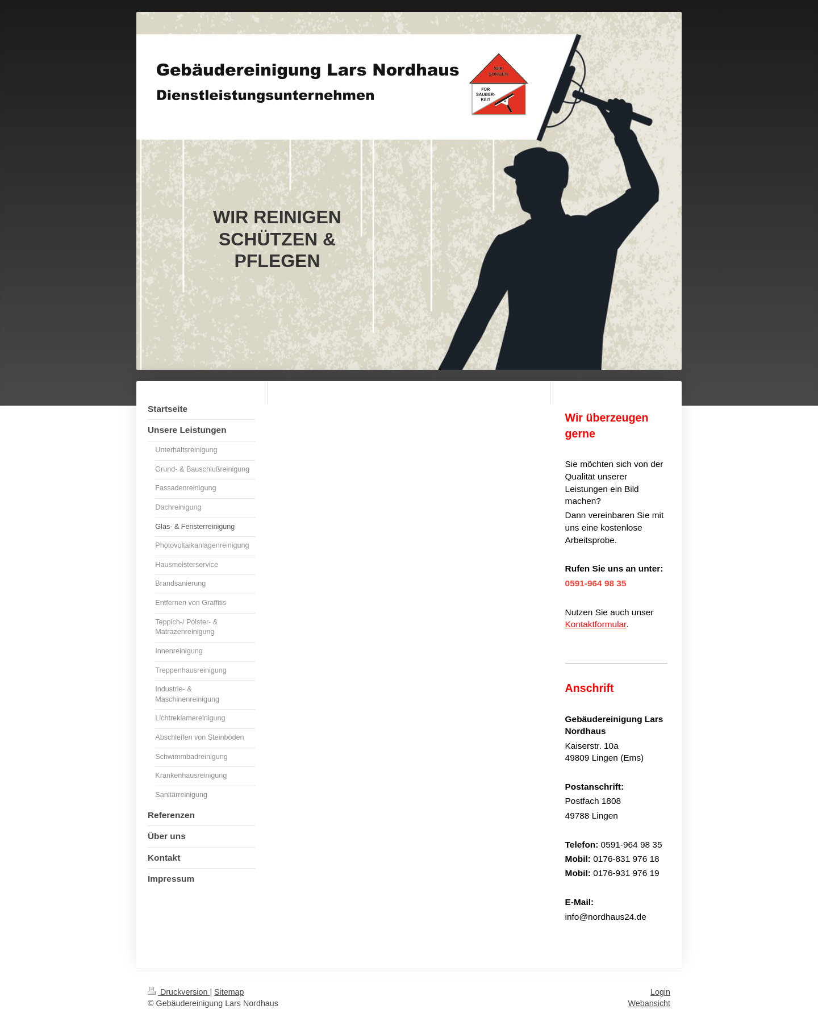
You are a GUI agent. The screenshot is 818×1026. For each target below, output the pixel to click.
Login (660, 991)
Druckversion (179, 991)
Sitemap (229, 991)
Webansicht (649, 1003)
